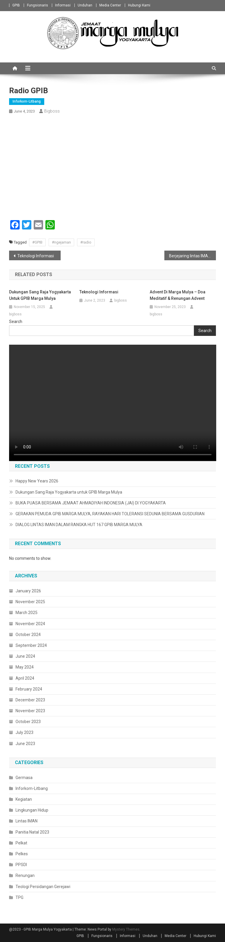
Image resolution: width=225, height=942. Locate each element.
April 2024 (25, 678)
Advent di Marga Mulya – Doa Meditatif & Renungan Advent (177, 295)
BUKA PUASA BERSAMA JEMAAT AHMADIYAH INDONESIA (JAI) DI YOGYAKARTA (91, 503)
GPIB (16, 5)
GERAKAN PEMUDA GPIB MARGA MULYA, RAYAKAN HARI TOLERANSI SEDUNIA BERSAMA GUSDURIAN (110, 513)
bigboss (52, 111)
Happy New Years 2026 (37, 481)
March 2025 (27, 612)
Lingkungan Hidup (32, 810)
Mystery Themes (125, 929)
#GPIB (37, 242)
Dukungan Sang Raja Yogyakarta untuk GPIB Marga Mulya (40, 295)
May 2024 (25, 667)
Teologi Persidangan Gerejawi (43, 886)
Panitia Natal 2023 (32, 832)
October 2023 (28, 721)
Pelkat (21, 843)
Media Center (110, 5)
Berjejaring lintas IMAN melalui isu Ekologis (192, 256)
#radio (85, 242)
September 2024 (31, 645)
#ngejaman (61, 242)
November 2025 (30, 601)
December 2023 (30, 700)
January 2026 (28, 591)
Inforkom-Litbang (27, 101)
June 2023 (25, 743)
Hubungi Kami (139, 5)
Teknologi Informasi (35, 256)
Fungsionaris (37, 5)
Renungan (25, 875)
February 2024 (29, 689)
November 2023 (30, 710)
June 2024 (25, 656)
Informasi (63, 5)
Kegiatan (24, 799)
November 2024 (30, 623)
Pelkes (22, 853)
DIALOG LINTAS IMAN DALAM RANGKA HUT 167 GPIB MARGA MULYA (79, 524)
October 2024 (28, 634)
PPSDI (21, 864)
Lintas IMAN (27, 821)
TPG (19, 897)
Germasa (24, 777)
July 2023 (24, 732)
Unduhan (85, 5)
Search (15, 321)
